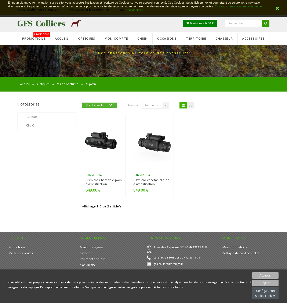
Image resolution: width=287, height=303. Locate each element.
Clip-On (31, 125)
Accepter (265, 275)
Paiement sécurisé (93, 259)
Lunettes (32, 117)
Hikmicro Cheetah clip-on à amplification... (104, 182)
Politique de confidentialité (240, 253)
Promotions (16, 247)
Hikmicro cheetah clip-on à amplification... (151, 182)
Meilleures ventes (20, 253)
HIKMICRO (94, 175)
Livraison (86, 253)
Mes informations (234, 247)
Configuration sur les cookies (265, 293)
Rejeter (265, 283)
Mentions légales (92, 247)
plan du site (88, 265)
